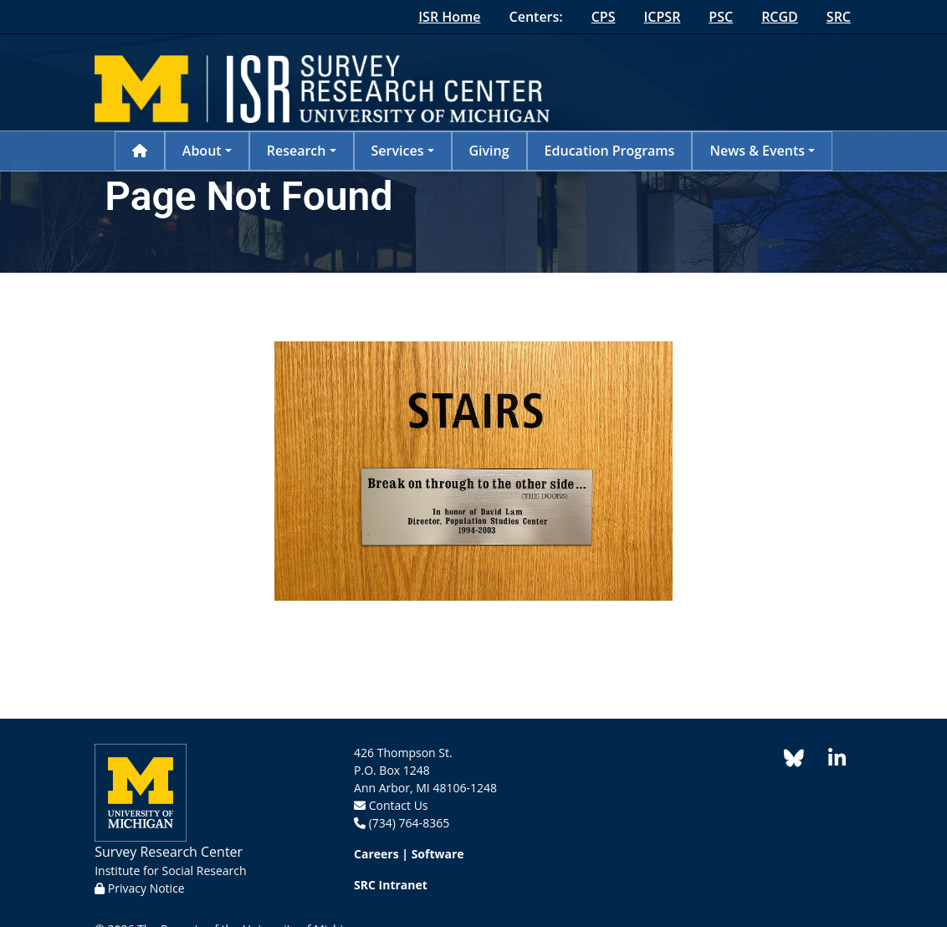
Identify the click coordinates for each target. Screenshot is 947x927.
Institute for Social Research (170, 870)
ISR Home (449, 17)
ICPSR (661, 17)
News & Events (757, 150)
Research (296, 150)
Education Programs (610, 150)
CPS (603, 17)
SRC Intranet (390, 885)
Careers (376, 854)
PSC (721, 17)
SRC (839, 17)
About (202, 150)
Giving (489, 150)
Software (438, 854)
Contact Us (398, 805)
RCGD (779, 17)
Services (397, 150)
